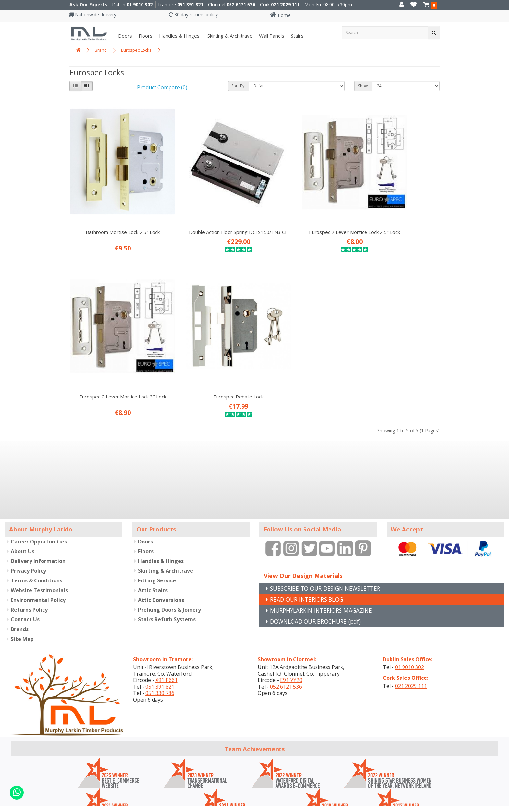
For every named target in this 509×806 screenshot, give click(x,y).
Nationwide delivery (92, 14)
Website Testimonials (39, 546)
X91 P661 (166, 636)
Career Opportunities (39, 497)
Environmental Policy (38, 555)
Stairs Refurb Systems (167, 575)
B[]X (502, 801)
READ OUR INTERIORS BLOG (309, 555)
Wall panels (271, 35)
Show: (363, 86)
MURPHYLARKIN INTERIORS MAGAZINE (323, 566)
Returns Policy (29, 565)
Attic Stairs (153, 546)
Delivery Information (38, 516)
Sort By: (238, 86)
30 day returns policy (193, 14)
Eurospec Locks (136, 50)
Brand (101, 50)
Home (280, 15)
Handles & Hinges (179, 35)
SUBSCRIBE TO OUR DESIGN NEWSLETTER (328, 544)
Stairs (297, 35)
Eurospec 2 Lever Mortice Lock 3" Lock (397, 209)
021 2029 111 (285, 4)
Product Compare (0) (162, 87)
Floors (146, 35)
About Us (22, 507)
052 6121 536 (241, 4)
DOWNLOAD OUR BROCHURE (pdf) (318, 577)
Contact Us (25, 575)
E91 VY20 (291, 636)
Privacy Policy (28, 526)
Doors (125, 35)
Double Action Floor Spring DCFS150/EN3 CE (207, 209)
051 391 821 (190, 4)
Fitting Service (157, 536)
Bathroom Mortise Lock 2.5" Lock (112, 206)
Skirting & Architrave (229, 35)
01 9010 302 (140, 4)
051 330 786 (159, 649)
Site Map (22, 594)
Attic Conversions (161, 555)
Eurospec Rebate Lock (112, 352)
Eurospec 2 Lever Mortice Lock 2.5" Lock (302, 209)
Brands (20, 585)
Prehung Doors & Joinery (169, 565)
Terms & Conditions (36, 536)
